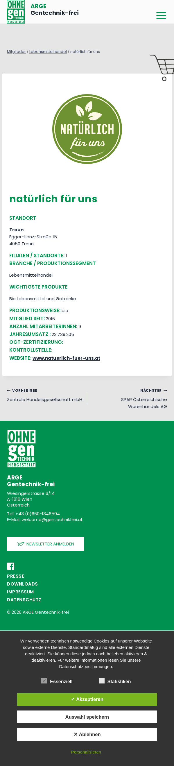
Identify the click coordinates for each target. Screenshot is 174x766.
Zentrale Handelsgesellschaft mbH (45, 394)
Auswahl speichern (87, 717)
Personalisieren (86, 751)
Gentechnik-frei (55, 9)
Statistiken (115, 680)
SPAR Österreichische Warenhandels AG (129, 398)
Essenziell (56, 680)
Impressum (20, 592)
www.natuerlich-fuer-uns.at (66, 358)
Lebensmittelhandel (48, 51)
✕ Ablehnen (87, 734)
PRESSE (15, 576)
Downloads (22, 584)
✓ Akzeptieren (87, 699)
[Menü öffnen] (161, 16)
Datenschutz (24, 600)
